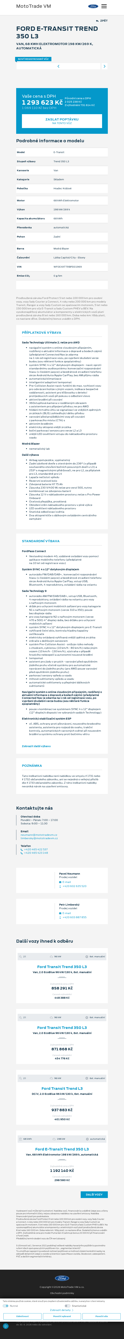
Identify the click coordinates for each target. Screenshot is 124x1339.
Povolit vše (101, 1316)
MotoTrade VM (33, 6)
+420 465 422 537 (34, 849)
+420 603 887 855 (72, 917)
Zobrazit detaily (62, 1310)
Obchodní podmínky (62, 1293)
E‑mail (65, 882)
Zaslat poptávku (62, 121)
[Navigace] (104, 6)
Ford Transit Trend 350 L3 (62, 966)
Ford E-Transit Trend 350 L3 (62, 1149)
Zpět (102, 21)
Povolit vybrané (62, 1316)
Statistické (79, 1306)
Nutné (14, 1306)
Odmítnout (22, 1316)
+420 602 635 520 (72, 886)
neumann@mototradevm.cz (39, 835)
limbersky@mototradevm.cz (39, 838)
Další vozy (94, 1194)
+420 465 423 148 (34, 853)
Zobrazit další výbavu (36, 746)
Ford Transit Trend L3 (62, 1088)
